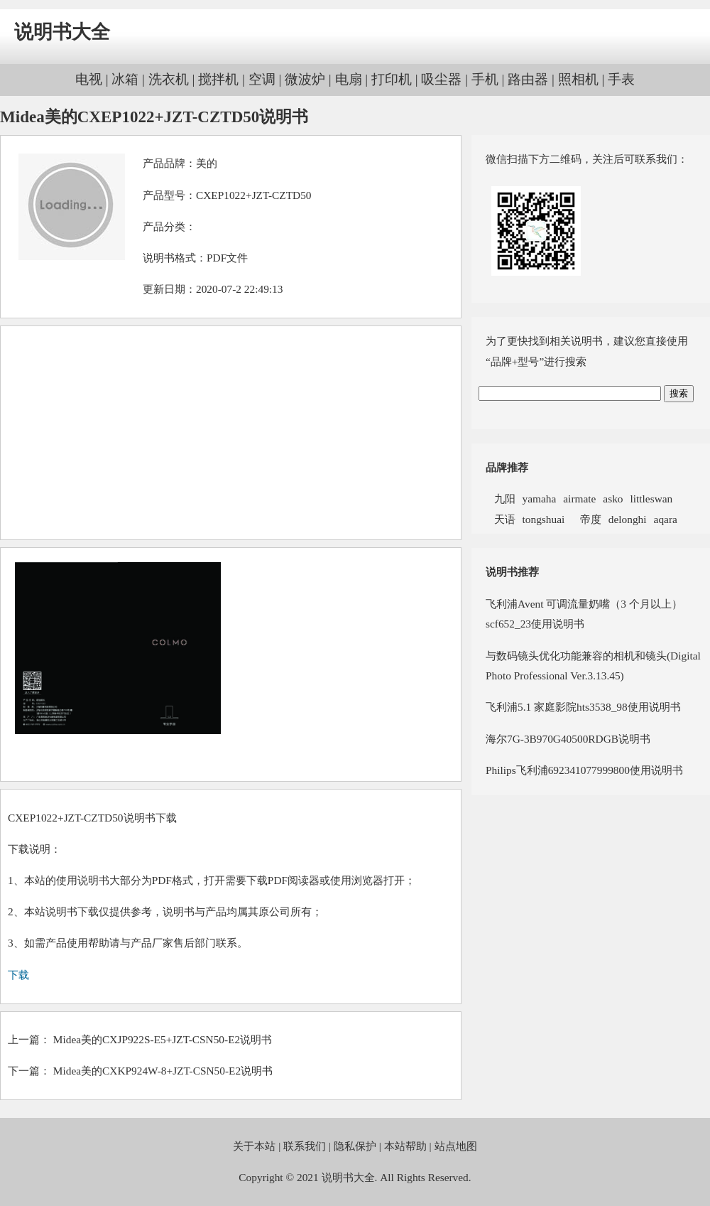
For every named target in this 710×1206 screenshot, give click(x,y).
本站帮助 (405, 1146)
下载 (18, 975)
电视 (88, 79)
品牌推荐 (507, 467)
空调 (261, 79)
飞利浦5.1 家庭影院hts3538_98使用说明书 (583, 707)
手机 (484, 79)
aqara (665, 519)
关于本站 (254, 1146)
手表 (621, 79)
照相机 (578, 79)
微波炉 (305, 79)
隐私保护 (355, 1146)
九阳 (500, 498)
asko (613, 498)
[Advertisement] (231, 432)
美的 (206, 163)
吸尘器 (441, 79)
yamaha (540, 498)
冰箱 (124, 79)
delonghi (627, 519)
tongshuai (544, 519)
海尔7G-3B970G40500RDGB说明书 (568, 739)
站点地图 (456, 1146)
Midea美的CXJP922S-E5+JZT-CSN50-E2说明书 (162, 1039)
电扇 (348, 79)
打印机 (391, 79)
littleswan (651, 498)
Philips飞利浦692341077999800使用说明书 (584, 770)
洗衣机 (168, 79)
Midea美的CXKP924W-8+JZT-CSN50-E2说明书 (163, 1071)
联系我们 (304, 1146)
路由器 (528, 79)
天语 (500, 519)
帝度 (586, 519)
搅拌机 (218, 79)
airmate (579, 498)
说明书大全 (62, 32)
